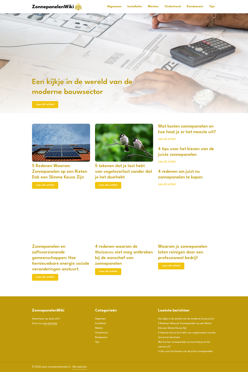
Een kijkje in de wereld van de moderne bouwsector (186, 319)
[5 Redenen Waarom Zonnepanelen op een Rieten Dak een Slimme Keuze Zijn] (61, 143)
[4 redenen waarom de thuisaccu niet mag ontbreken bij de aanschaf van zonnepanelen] (124, 223)
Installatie (134, 6)
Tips (212, 6)
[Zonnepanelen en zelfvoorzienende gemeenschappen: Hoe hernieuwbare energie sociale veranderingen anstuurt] (61, 223)
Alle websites (79, 367)
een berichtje (50, 323)
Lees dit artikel (45, 104)
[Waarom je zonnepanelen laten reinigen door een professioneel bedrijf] (187, 223)
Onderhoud (173, 6)
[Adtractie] (57, 6)
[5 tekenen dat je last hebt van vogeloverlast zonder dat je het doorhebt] (124, 143)
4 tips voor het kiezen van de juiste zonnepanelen (185, 351)
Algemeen (114, 6)
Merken (153, 6)
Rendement (195, 6)
